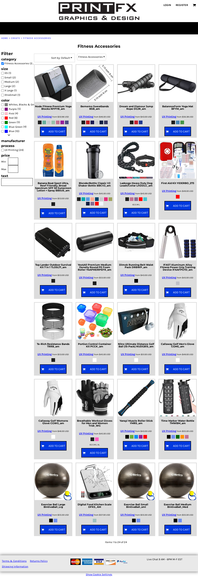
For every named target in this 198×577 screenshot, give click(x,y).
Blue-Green (16, 126)
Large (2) (10, 86)
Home (4, 38)
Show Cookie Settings (99, 574)
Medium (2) (12, 81)
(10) (12, 131)
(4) (11, 113)
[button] (194, 5)
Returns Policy (39, 560)
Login (167, 5)
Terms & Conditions (14, 560)
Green (12, 122)
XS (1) (8, 73)
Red (11, 117)
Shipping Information (15, 566)
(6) (11, 118)
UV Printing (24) (14, 149)
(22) (20, 105)
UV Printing (44, 116)
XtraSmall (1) (12, 94)
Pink (11, 113)
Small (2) (10, 77)
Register (182, 5)
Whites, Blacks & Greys (23, 104)
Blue (11, 131)
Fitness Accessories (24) (20, 63)
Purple (13, 109)
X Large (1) (11, 90)
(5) (13, 109)
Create (15, 38)
